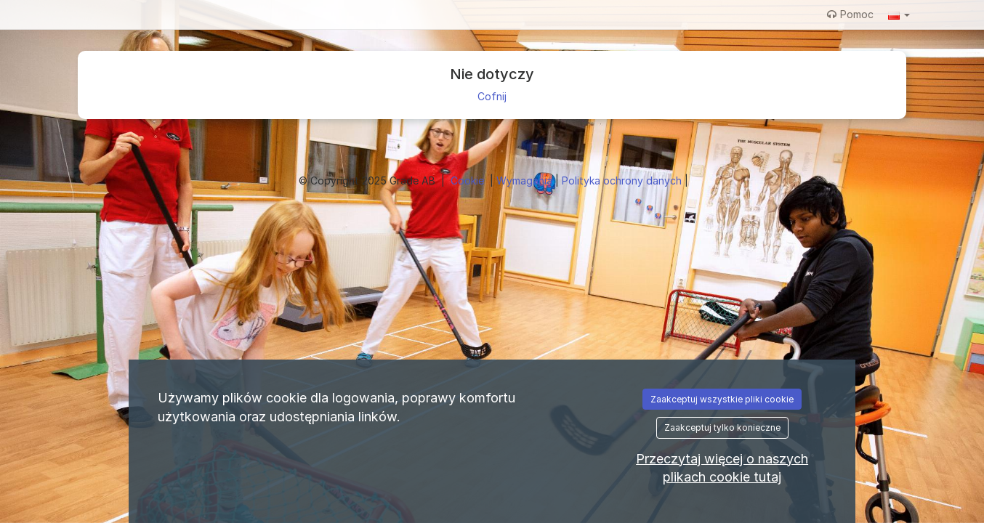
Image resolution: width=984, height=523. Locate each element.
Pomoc (850, 14)
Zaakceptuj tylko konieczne (722, 427)
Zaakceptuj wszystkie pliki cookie (722, 399)
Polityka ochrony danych (623, 180)
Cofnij (492, 96)
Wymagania (525, 180)
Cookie (469, 180)
